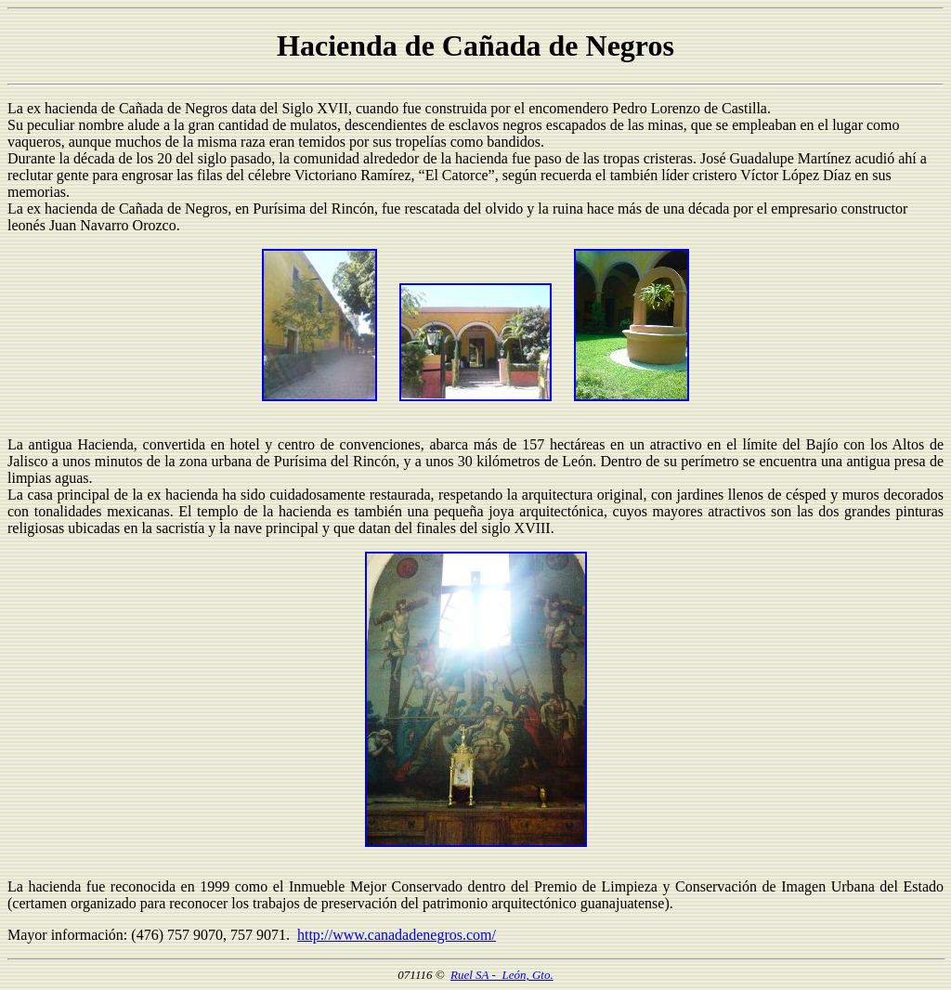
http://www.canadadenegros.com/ (396, 935)
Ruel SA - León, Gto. (502, 975)
